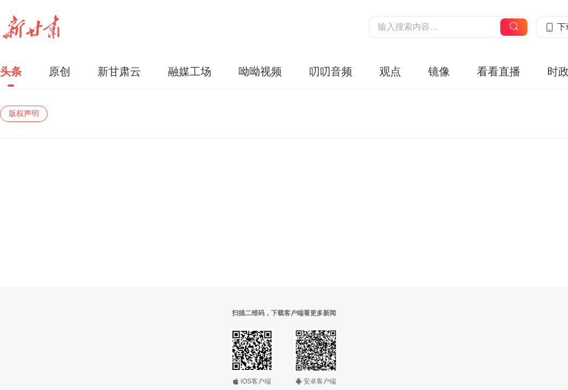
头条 (11, 71)
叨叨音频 (330, 71)
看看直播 (498, 71)
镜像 (439, 71)
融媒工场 (189, 71)
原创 (59, 71)
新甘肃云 (119, 71)
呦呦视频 (260, 71)
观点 (390, 71)
